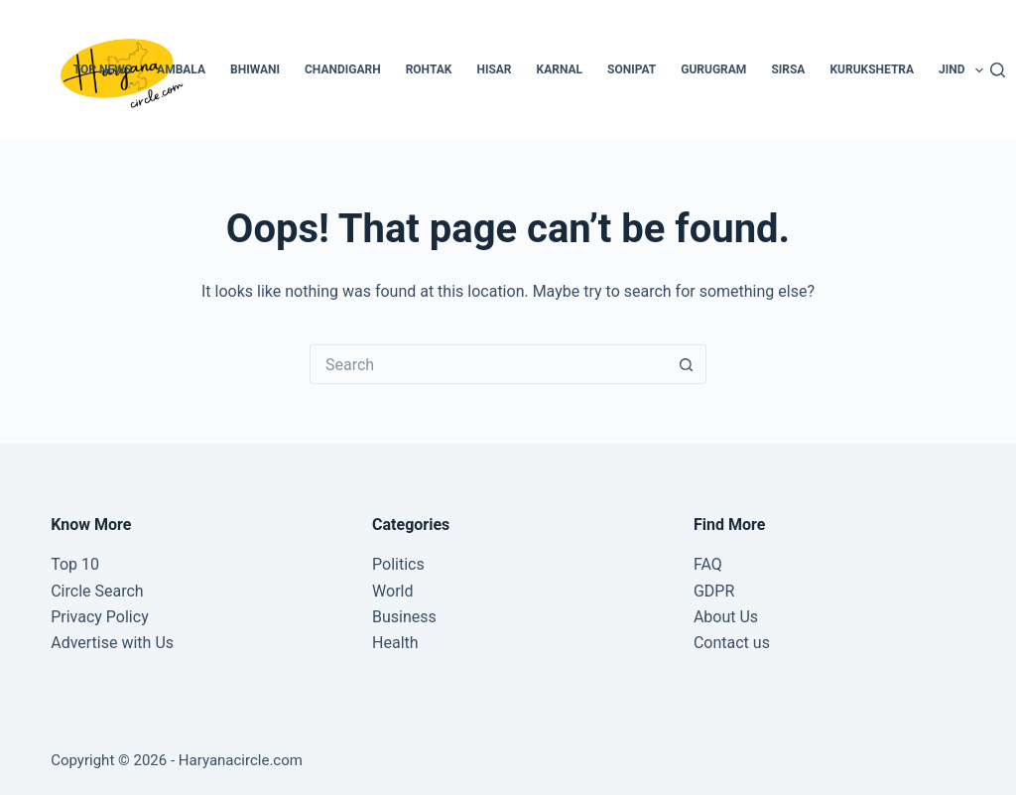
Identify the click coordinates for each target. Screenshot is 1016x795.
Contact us (732, 642)
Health (395, 642)
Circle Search (97, 591)
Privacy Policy (100, 616)
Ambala (181, 69)
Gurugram (713, 69)
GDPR (714, 591)
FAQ (708, 564)
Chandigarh (343, 69)
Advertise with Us (112, 642)
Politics (398, 564)
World (392, 591)
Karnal (560, 69)
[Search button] (686, 364)
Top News (102, 69)
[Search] (997, 70)
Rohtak (429, 69)
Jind (965, 70)
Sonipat (631, 69)
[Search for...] (488, 364)
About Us (726, 616)
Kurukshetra (871, 69)
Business (404, 616)
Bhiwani (255, 69)
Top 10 (75, 564)
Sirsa (788, 69)
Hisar (493, 69)
